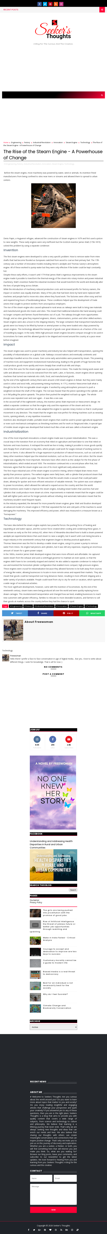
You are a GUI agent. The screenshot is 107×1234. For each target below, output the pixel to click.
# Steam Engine (76, 606)
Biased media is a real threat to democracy (59, 972)
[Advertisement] (53, 67)
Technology (85, 142)
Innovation (58, 142)
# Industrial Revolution (44, 606)
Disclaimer (34, 900)
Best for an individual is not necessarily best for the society (58, 985)
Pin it (68, 613)
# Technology (91, 606)
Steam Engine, (58, 164)
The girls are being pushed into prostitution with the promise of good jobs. (58, 913)
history (27, 142)
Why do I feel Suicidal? (55, 994)
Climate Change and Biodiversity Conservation (57, 1006)
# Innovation (61, 606)
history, (20, 164)
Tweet (16, 613)
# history (28, 606)
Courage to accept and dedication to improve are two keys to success (60, 951)
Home (5, 142)
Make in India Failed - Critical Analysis (59, 939)
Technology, (69, 164)
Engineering (16, 142)
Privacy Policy (36, 902)
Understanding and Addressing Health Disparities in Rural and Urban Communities (51, 844)
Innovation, (47, 164)
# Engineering (16, 606)
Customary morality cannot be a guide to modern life (59, 961)
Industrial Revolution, (33, 164)
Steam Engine (71, 142)
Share (42, 613)
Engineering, (11, 164)
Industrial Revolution (42, 142)
